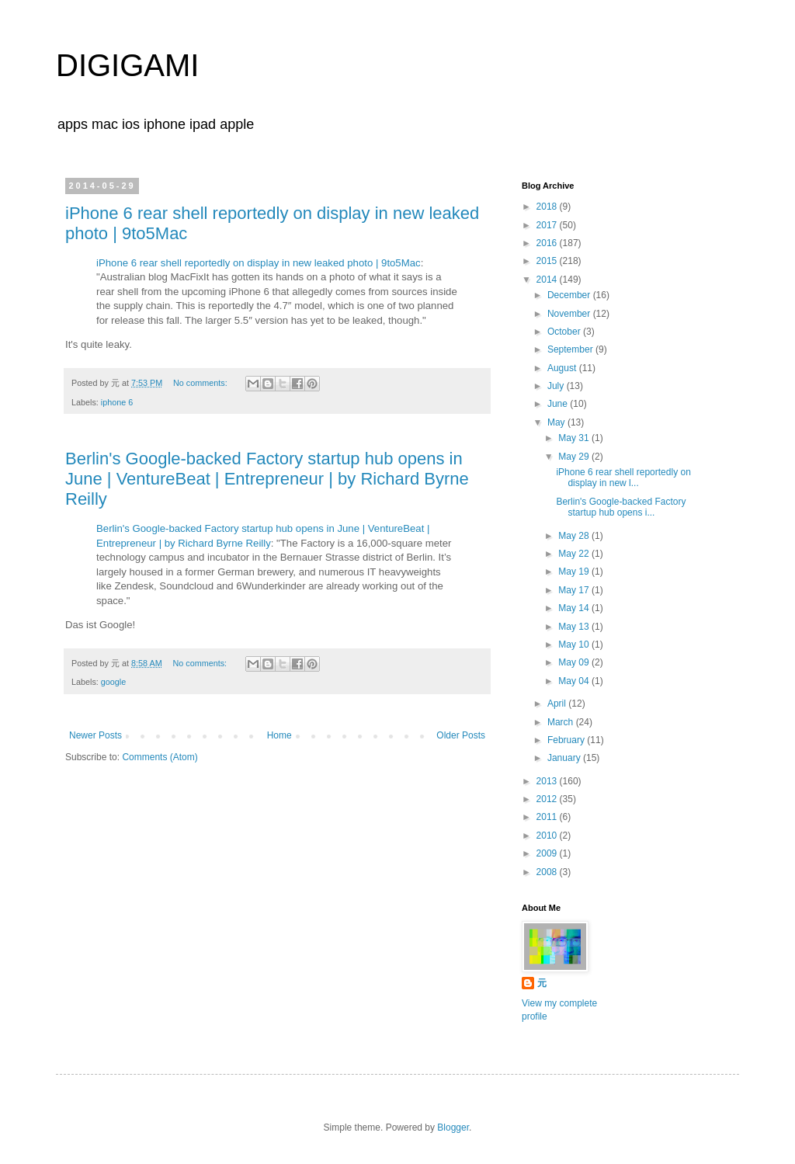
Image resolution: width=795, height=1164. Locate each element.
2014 (548, 279)
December (570, 295)
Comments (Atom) (159, 757)
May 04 (575, 681)
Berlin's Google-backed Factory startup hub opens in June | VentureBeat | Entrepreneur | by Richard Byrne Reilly (267, 479)
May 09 (575, 662)
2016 (548, 243)
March (561, 722)
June (558, 403)
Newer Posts (95, 735)
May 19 (575, 571)
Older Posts (460, 735)
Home (279, 735)
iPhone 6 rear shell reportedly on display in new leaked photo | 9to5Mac (258, 263)
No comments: (201, 382)
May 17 (575, 590)
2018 (548, 206)
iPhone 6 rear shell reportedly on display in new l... (623, 477)
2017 (548, 225)
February (567, 740)
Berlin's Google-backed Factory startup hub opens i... (621, 507)
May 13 (575, 626)
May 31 (575, 438)
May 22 (575, 553)
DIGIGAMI (127, 65)
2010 (548, 835)
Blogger (453, 1127)
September (571, 349)
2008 (548, 872)
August (563, 368)
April (557, 703)
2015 (548, 260)
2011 (548, 816)
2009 (548, 853)
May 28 (575, 535)
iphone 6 (117, 402)
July (557, 385)
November (570, 313)
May (557, 422)
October (565, 331)
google (113, 681)
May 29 (575, 456)
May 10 (575, 644)
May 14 (575, 608)
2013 (548, 781)
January (565, 757)
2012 (548, 799)
